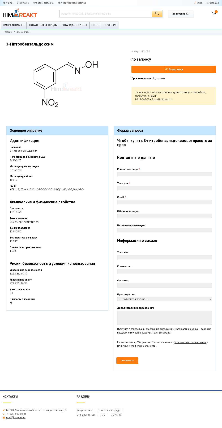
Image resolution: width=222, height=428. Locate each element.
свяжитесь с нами (145, 95)
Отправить (127, 360)
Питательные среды (43, 25)
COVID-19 (110, 25)
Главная (8, 32)
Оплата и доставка (43, 3)
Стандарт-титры (75, 25)
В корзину (174, 69)
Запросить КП (181, 13)
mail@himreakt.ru (163, 99)
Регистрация (212, 3)
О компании (23, 3)
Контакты (8, 3)
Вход (198, 3)
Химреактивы (12, 25)
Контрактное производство (72, 3)
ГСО (93, 25)
